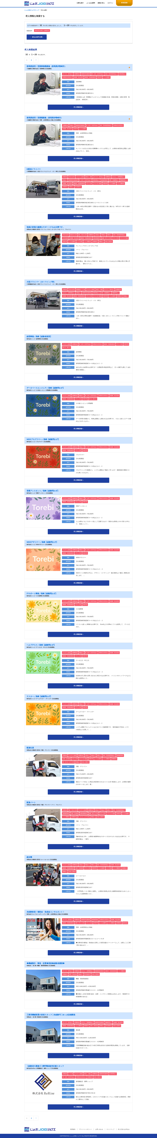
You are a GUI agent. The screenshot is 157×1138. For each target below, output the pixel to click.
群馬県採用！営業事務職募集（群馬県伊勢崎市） (46, 66)
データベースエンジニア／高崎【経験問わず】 (45, 388)
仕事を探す (80, 3)
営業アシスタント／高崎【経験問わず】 (43, 491)
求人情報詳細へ (78, 107)
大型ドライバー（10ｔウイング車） (41, 282)
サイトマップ (110, 1129)
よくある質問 (91, 3)
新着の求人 (101, 3)
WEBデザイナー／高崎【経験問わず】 (42, 542)
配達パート (31, 802)
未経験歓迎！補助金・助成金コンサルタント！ (45, 912)
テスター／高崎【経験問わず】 (39, 696)
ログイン (110, 3)
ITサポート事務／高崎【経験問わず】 (42, 593)
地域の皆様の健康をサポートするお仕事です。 (45, 227)
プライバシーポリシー (85, 1129)
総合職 (29, 857)
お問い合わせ (99, 1129)
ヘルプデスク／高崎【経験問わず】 (41, 645)
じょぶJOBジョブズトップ (31, 10)
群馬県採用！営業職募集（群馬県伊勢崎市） (45, 118)
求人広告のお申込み (124, 1129)
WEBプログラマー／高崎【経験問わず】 (43, 439)
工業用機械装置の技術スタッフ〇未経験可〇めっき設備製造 (51, 1015)
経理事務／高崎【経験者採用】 (39, 337)
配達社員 (30, 748)
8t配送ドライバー (34, 169)
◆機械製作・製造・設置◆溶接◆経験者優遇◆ (45, 963)
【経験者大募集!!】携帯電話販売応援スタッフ (45, 1066)
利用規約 (72, 1129)
